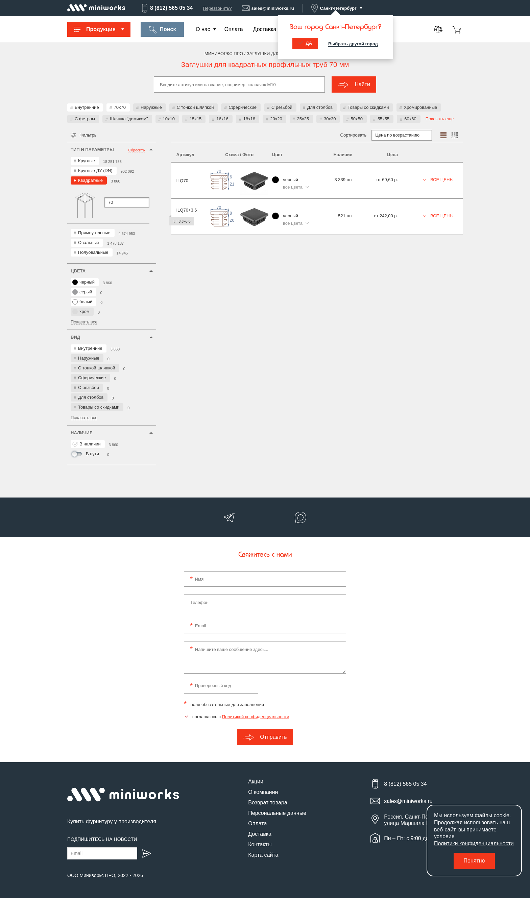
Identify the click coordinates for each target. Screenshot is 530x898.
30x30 (330, 118)
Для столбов (320, 107)
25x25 (303, 118)
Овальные (88, 242)
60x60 (410, 118)
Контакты (259, 844)
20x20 (276, 118)
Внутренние (87, 107)
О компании (263, 792)
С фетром (85, 118)
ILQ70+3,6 (186, 210)
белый (82, 302)
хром (81, 311)
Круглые (86, 160)
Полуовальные (93, 252)
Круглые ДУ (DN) (95, 170)
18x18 (249, 118)
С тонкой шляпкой (195, 107)
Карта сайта (263, 855)
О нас (203, 29)
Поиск (162, 29)
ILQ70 (182, 180)
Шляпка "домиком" (129, 118)
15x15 (195, 118)
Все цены (438, 179)
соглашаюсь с (240, 716)
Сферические (242, 107)
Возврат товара (267, 802)
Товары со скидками (368, 107)
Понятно (474, 861)
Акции (255, 781)
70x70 (120, 107)
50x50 (356, 118)
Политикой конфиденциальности (255, 716)
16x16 (222, 118)
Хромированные (420, 107)
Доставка (264, 29)
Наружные (151, 107)
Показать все (84, 322)
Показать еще (440, 119)
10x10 (169, 118)
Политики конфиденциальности (474, 843)
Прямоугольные (94, 232)
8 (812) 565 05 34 (167, 8)
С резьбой (281, 107)
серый (82, 292)
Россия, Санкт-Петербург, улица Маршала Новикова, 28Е (423, 820)
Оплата (233, 29)
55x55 (383, 118)
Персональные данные (277, 813)
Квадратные (90, 180)
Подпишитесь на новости (102, 839)
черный (83, 282)
